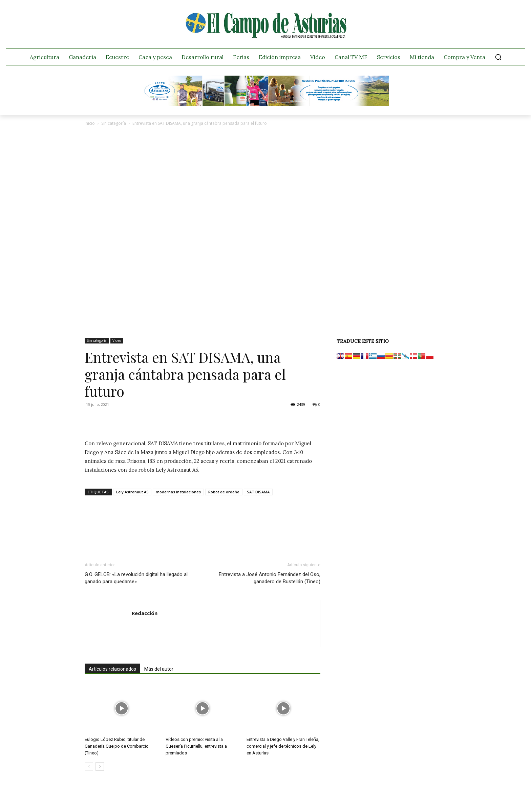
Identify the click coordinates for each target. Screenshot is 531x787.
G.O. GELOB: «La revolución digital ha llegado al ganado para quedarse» (136, 578)
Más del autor (158, 669)
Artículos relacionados (112, 669)
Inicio (90, 123)
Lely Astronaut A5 (132, 491)
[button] (498, 57)
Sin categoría (113, 123)
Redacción (144, 613)
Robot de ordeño (223, 491)
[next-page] (99, 766)
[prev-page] (89, 766)
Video (116, 340)
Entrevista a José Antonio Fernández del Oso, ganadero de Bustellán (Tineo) (269, 578)
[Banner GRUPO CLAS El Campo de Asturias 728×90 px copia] (265, 104)
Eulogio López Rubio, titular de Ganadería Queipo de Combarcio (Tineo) (117, 746)
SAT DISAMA (258, 491)
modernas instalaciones (178, 491)
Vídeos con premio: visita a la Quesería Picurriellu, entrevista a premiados (196, 746)
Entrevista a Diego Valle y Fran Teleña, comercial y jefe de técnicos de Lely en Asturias (283, 746)
